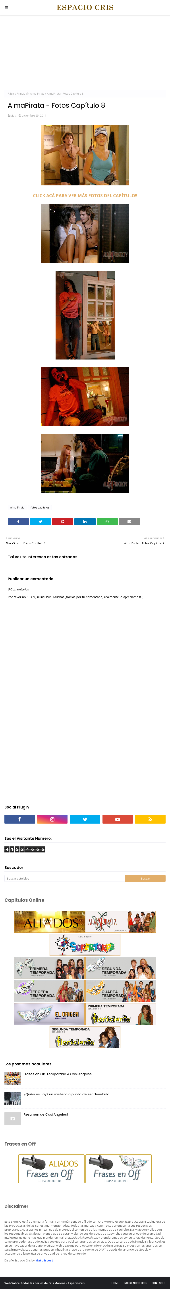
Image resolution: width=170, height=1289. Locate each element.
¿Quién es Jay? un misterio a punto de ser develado (66, 1094)
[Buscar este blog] (64, 878)
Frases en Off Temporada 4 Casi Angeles (58, 1074)
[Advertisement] (85, 53)
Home (115, 1283)
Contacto (159, 1283)
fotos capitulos (40, 507)
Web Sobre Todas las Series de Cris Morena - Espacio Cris (44, 1283)
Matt (13, 115)
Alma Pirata (37, 93)
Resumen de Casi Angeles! (46, 1114)
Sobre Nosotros (135, 1283)
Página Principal (18, 93)
